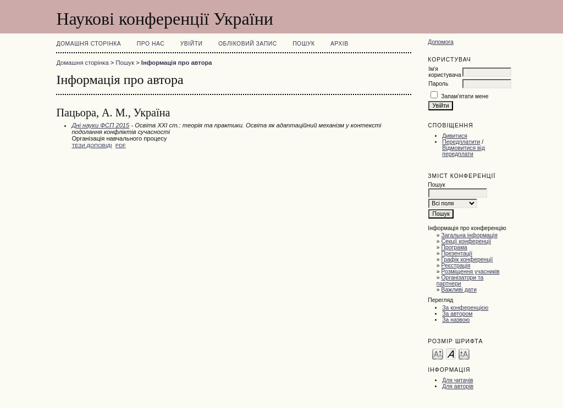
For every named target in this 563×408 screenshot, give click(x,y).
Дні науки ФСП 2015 (100, 125)
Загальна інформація (469, 235)
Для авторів (457, 386)
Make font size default (450, 353)
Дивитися (454, 136)
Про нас (151, 44)
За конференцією (465, 308)
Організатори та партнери (460, 281)
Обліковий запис (247, 44)
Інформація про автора (176, 62)
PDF (120, 145)
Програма (454, 247)
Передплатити (461, 142)
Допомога (441, 42)
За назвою (456, 320)
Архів (339, 44)
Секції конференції (466, 241)
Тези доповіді (91, 145)
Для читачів (457, 380)
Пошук (303, 44)
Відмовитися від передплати (463, 151)
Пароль (438, 84)
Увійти (191, 44)
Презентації (457, 253)
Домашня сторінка (88, 44)
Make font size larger (464, 353)
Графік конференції (467, 259)
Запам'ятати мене (464, 96)
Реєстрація (456, 265)
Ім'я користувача (444, 72)
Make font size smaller (437, 353)
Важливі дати (459, 290)
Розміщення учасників (470, 272)
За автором (457, 314)
